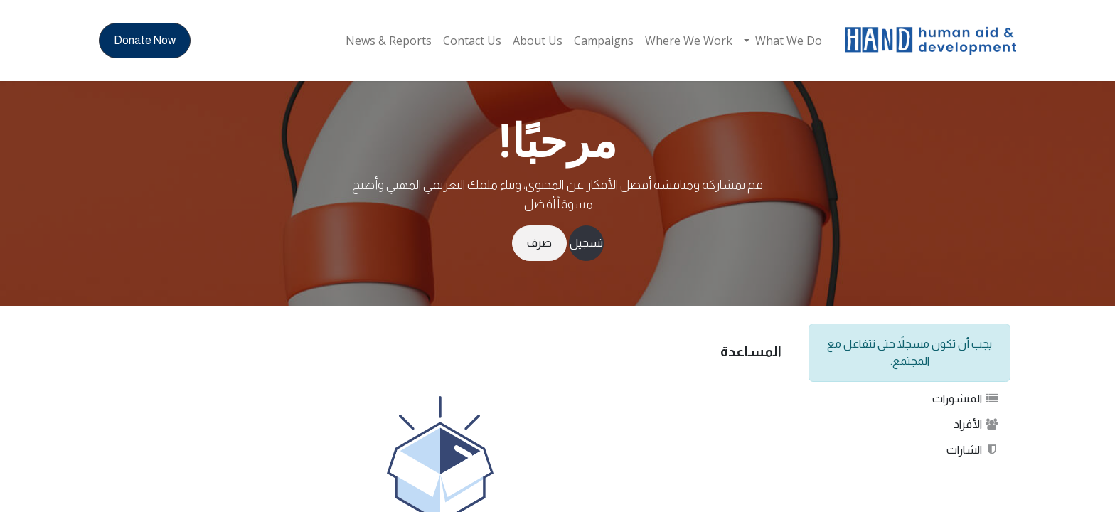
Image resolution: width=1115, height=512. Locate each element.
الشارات (972, 450)
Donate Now (145, 40)
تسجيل (586, 243)
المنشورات (965, 399)
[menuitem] (783, 40)
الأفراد (976, 424)
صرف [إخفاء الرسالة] (539, 243)
